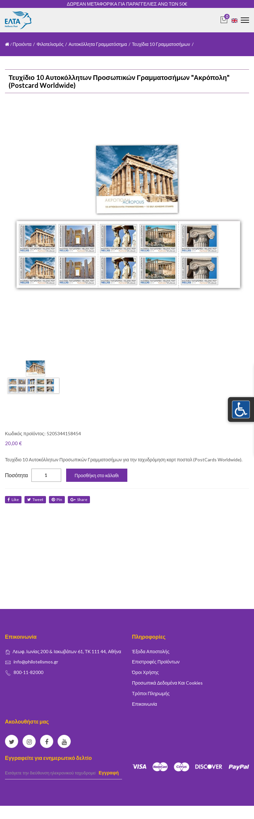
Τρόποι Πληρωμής (151, 693)
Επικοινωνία (144, 704)
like (13, 499)
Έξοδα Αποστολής (150, 651)
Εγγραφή (109, 772)
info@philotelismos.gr (36, 661)
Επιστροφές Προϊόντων (156, 661)
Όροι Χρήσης (145, 672)
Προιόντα (22, 44)
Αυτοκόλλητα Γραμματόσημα (97, 44)
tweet (35, 499)
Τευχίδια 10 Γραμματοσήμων (161, 44)
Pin (57, 499)
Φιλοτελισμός (50, 44)
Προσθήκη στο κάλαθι (97, 475)
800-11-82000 (28, 672)
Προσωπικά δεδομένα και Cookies (167, 683)
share (78, 499)
